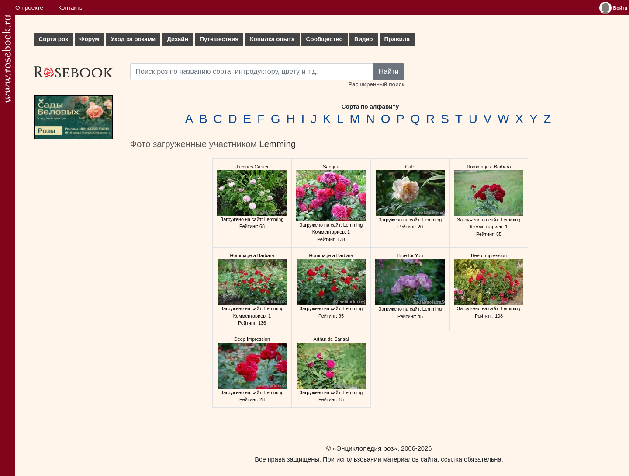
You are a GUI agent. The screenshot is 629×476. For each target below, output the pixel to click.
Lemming (277, 144)
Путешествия (219, 39)
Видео (363, 39)
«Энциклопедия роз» (365, 448)
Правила (397, 39)
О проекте (29, 7)
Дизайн (177, 39)
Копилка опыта (272, 39)
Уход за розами (133, 39)
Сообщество (324, 39)
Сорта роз (53, 39)
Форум (89, 39)
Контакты (71, 7)
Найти (389, 71)
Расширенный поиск (376, 84)
